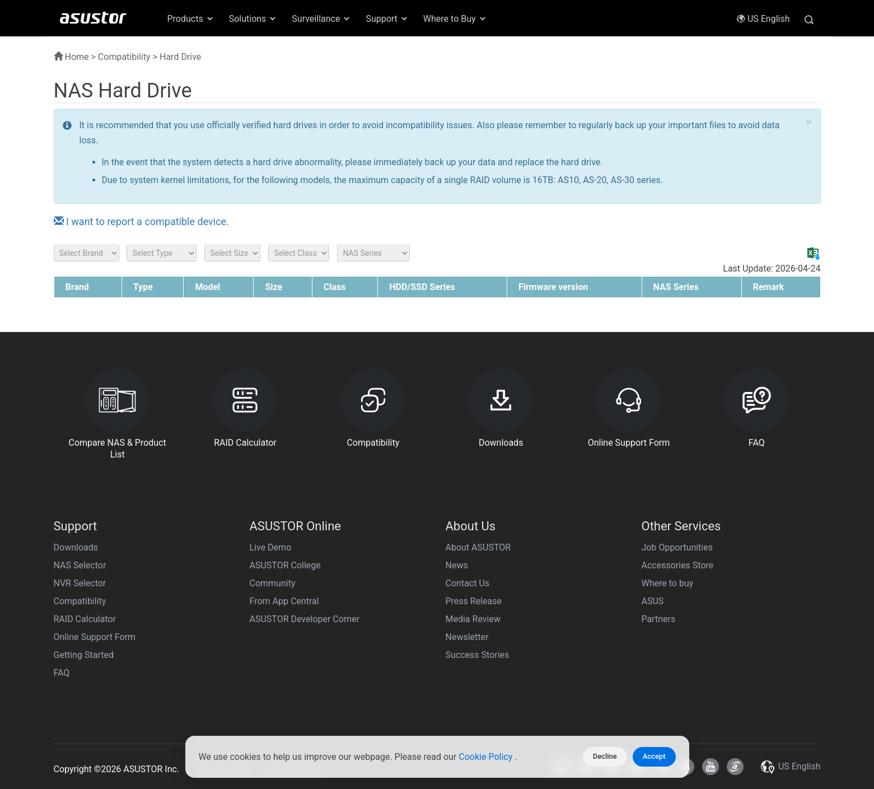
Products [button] (190, 18)
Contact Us (468, 583)
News (457, 565)
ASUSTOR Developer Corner (305, 619)
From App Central (284, 601)
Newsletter (467, 637)
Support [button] (387, 18)
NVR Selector (80, 583)
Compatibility (124, 57)
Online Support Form (95, 637)
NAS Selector (80, 565)
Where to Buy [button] (455, 18)
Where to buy (668, 583)
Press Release (474, 601)
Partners (659, 619)
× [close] (809, 122)
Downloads (76, 547)
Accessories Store (678, 565)
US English (763, 18)
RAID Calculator (85, 619)
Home (71, 57)
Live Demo (271, 547)
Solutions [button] (253, 18)
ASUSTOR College (285, 565)
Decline (605, 756)
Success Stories (478, 655)
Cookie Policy (487, 756)
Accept (654, 756)
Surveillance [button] (321, 18)
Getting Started (84, 655)
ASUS (653, 601)
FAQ (62, 672)
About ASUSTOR (478, 547)
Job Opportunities (677, 547)
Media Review (473, 619)
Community (273, 583)
